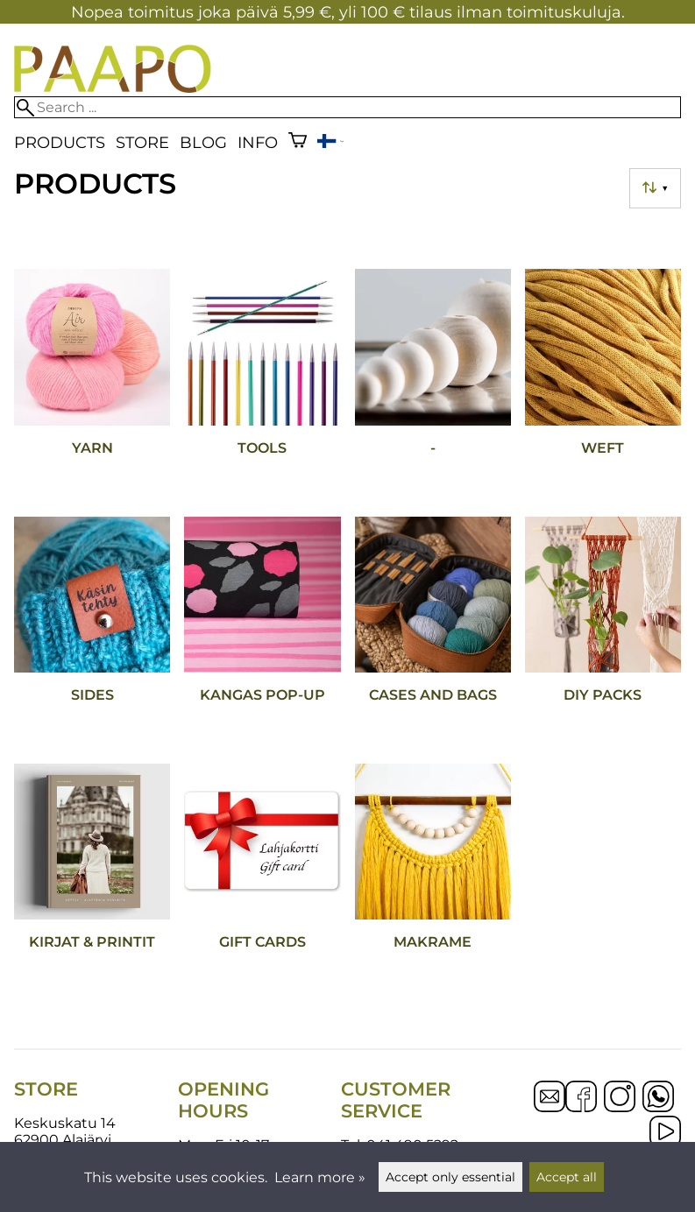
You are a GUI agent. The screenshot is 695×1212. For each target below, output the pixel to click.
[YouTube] (665, 1133)
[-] (433, 385)
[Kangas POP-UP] (262, 633)
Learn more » (319, 1177)
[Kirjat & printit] (92, 880)
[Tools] (262, 385)
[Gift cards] (262, 880)
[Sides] (92, 633)
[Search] (347, 107)
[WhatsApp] (658, 1098)
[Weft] (603, 385)
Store (142, 142)
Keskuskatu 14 (65, 1123)
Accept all (566, 1177)
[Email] (549, 1107)
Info (258, 142)
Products (59, 142)
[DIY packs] (603, 633)
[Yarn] (92, 385)
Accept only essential (450, 1177)
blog (203, 142)
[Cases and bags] (433, 633)
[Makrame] (433, 880)
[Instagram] (619, 1098)
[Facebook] (581, 1098)
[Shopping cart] (297, 142)
